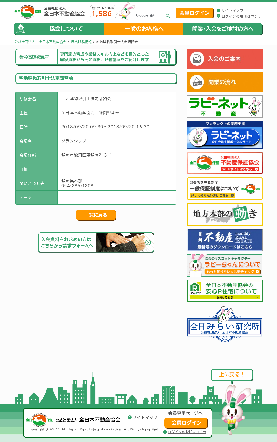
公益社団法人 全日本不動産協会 (40, 42)
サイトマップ (233, 10)
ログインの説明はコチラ (242, 16)
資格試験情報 (81, 42)
